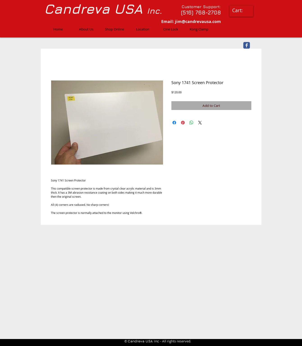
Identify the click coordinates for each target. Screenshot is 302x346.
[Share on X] (200, 122)
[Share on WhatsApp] (191, 122)
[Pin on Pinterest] (183, 122)
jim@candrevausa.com (198, 21)
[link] (241, 10)
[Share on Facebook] (174, 122)
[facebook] (246, 45)
